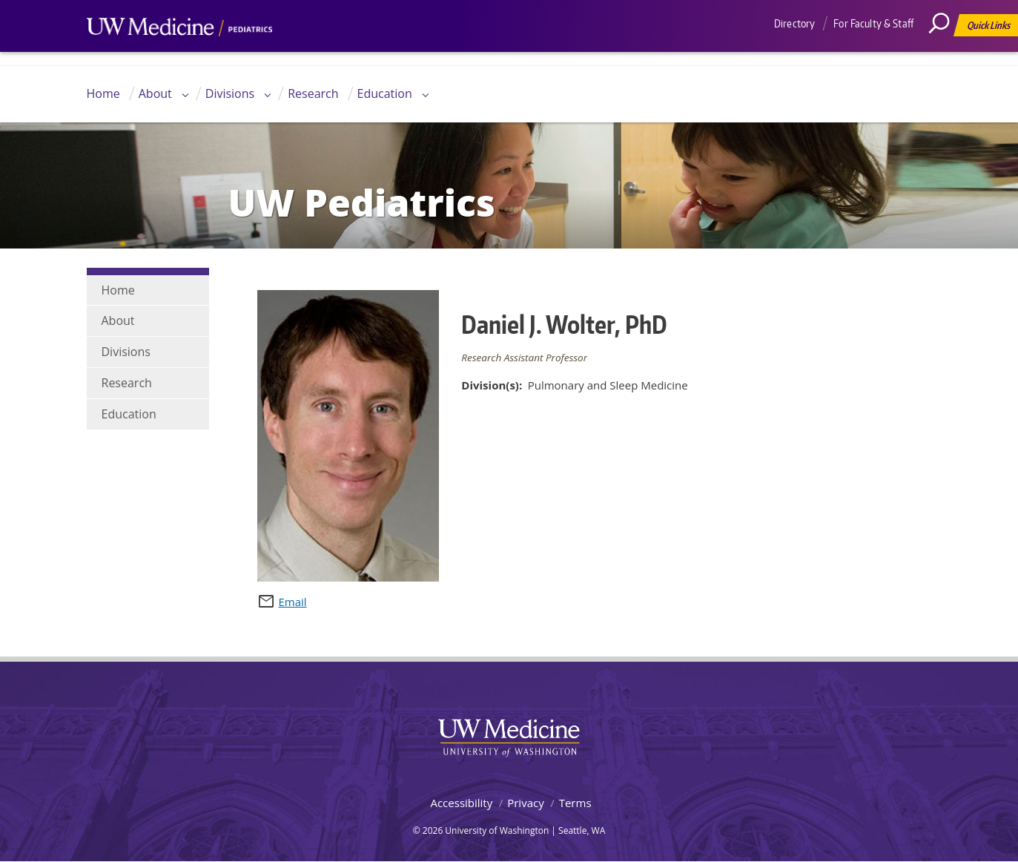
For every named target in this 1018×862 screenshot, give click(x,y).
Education (384, 93)
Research (313, 93)
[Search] (944, 55)
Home (103, 93)
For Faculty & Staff (873, 23)
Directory (794, 23)
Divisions (229, 93)
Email (293, 601)
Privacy (525, 802)
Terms (575, 802)
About (155, 93)
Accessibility (461, 802)
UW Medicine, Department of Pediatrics (179, 55)
